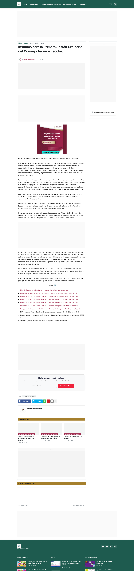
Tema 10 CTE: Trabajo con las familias (73, 437)
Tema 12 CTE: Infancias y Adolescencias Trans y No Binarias (26, 438)
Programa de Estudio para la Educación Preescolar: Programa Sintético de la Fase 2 (50, 296)
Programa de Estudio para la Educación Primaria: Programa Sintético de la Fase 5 (49, 306)
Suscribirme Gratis (66, 386)
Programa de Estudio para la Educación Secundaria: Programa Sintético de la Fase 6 (50, 309)
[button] (110, 4)
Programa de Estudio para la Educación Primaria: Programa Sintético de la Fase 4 (49, 302)
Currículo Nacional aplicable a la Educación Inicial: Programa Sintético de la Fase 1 (49, 293)
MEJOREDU (83, 4)
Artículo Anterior (24, 505)
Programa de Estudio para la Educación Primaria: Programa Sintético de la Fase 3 (49, 299)
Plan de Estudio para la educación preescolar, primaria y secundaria (44, 290)
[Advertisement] (67, 24)
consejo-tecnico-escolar (36, 43)
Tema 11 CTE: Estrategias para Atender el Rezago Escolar (50, 437)
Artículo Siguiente (78, 505)
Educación (34, 4)
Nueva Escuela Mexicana (51, 4)
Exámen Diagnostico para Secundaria (104, 562)
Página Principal (23, 43)
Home (26, 4)
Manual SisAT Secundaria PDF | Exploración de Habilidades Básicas (71, 563)
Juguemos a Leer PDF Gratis (104, 570)
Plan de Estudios (69, 4)
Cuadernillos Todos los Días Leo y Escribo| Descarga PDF (38, 562)
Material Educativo (34, 408)
